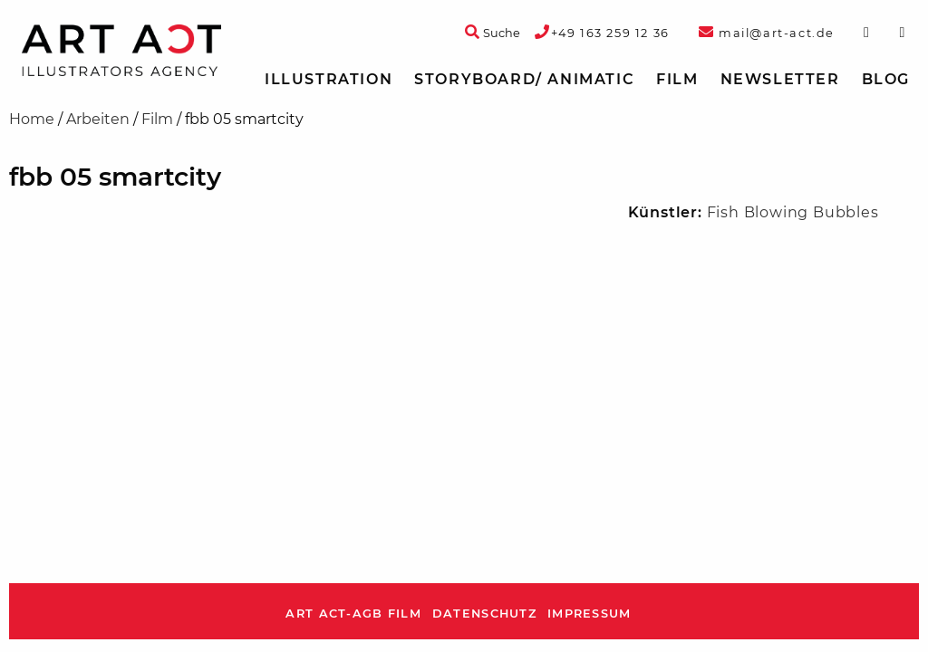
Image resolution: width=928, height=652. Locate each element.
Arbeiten (98, 119)
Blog (886, 79)
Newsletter (780, 79)
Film (677, 79)
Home (31, 119)
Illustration (328, 79)
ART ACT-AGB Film (352, 613)
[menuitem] (328, 79)
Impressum (589, 613)
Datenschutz (484, 613)
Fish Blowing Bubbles (793, 212)
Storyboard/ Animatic (524, 79)
